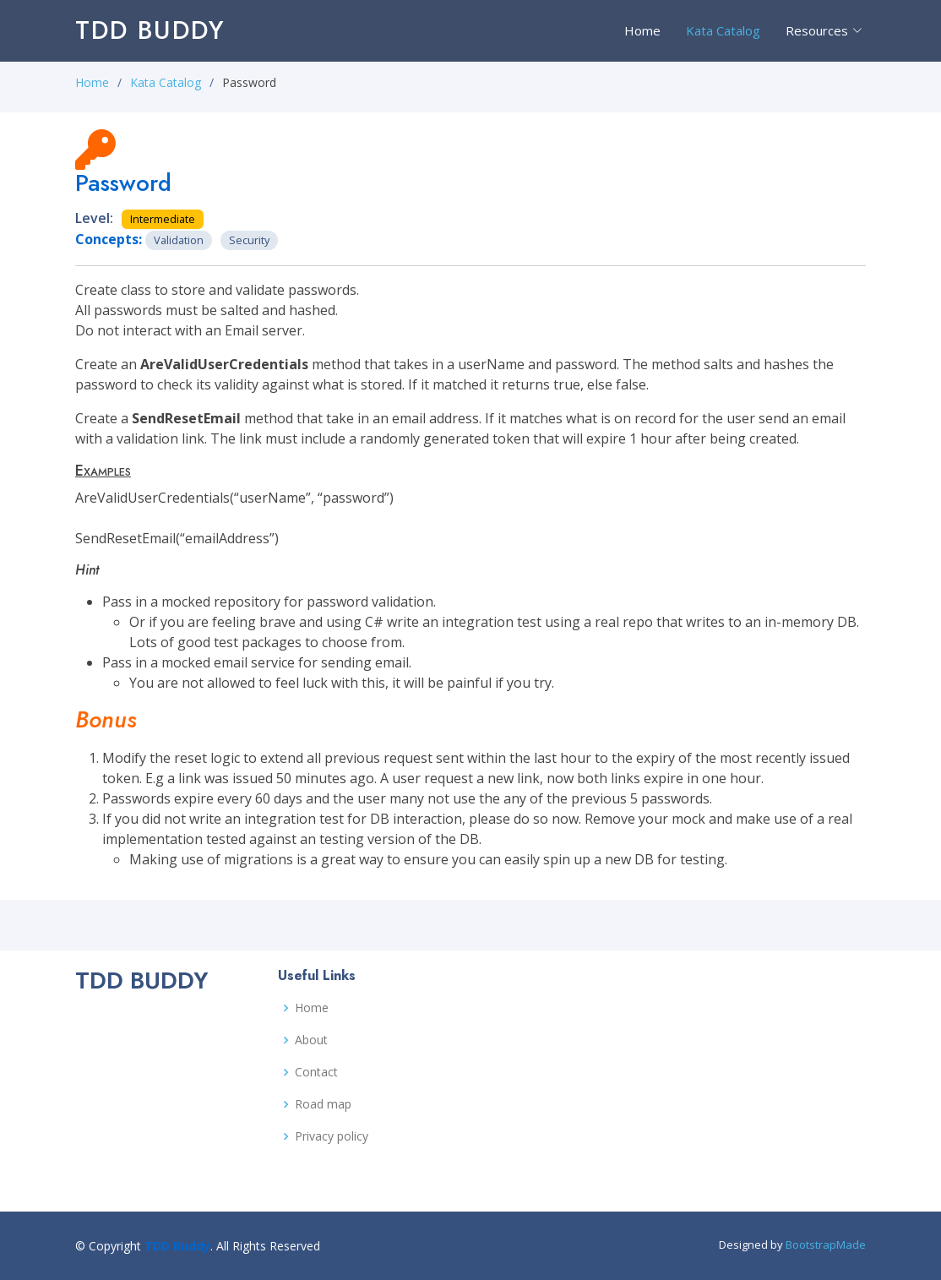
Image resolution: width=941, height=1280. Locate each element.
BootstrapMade (826, 1244)
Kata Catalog (723, 30)
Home (642, 30)
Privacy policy (331, 1136)
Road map (323, 1104)
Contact (316, 1072)
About (311, 1040)
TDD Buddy (150, 30)
